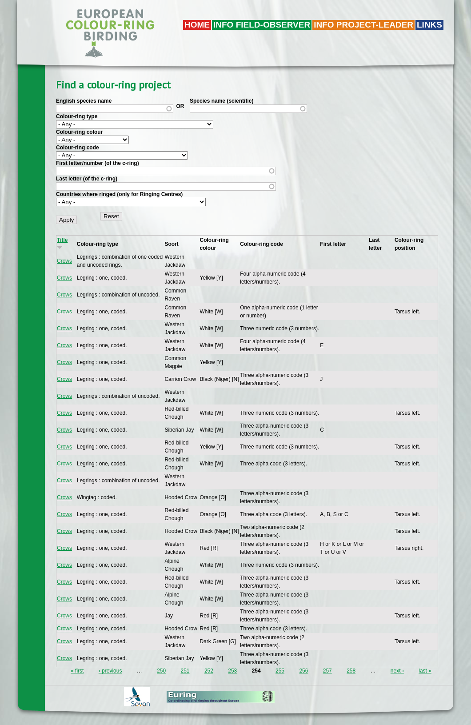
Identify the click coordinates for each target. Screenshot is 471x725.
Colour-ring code (77, 147)
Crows (64, 261)
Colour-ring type (76, 116)
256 (303, 671)
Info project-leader (363, 24)
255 (279, 671)
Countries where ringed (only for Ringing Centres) (119, 194)
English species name (84, 101)
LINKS (429, 24)
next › (397, 671)
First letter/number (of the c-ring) (97, 163)
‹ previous (110, 671)
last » (425, 671)
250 (161, 671)
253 (232, 671)
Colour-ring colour (79, 132)
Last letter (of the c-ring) (86, 179)
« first (77, 671)
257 (327, 671)
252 (208, 671)
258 (351, 671)
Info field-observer (261, 24)
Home (197, 24)
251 (185, 671)
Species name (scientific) (221, 101)
